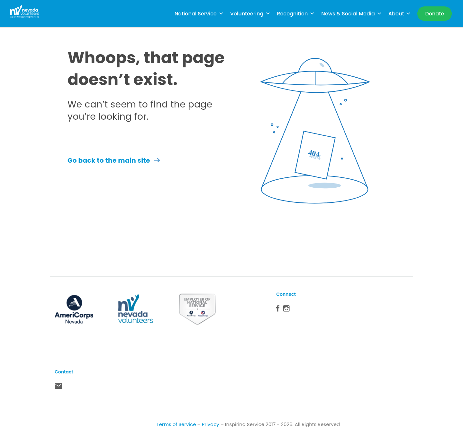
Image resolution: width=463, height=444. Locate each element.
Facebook (277, 310)
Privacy (210, 424)
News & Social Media (351, 13)
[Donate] (434, 13)
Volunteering (250, 13)
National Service (199, 13)
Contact (58, 387)
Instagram (286, 310)
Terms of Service (176, 424)
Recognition (296, 13)
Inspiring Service (244, 424)
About (399, 13)
